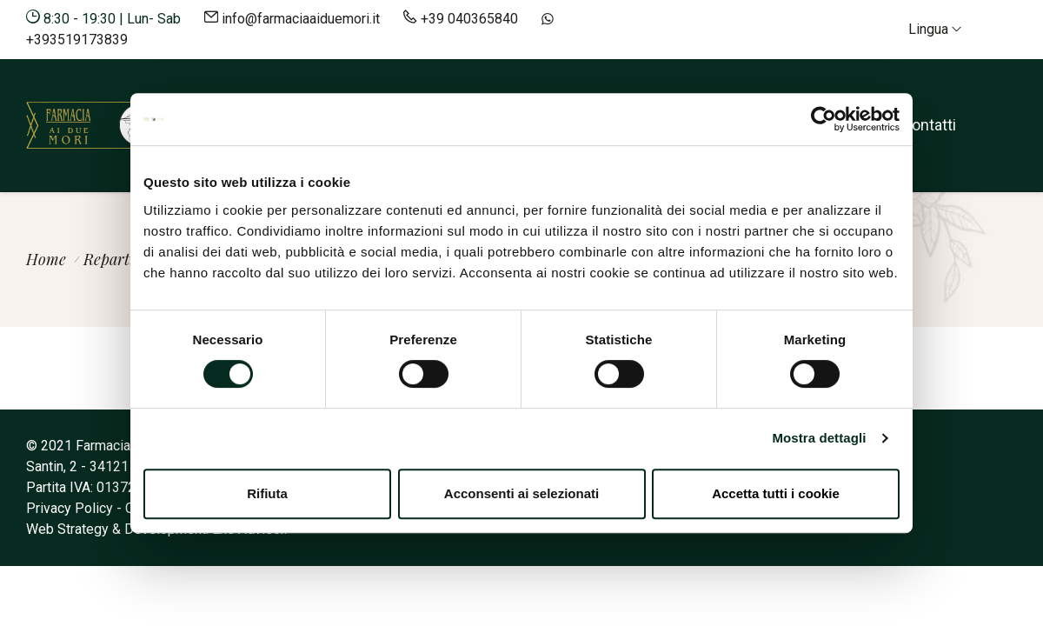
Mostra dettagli (819, 437)
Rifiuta (267, 493)
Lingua (934, 29)
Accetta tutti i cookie (776, 493)
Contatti (928, 125)
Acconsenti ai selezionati (521, 493)
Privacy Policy (69, 508)
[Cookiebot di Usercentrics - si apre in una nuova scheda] (823, 119)
